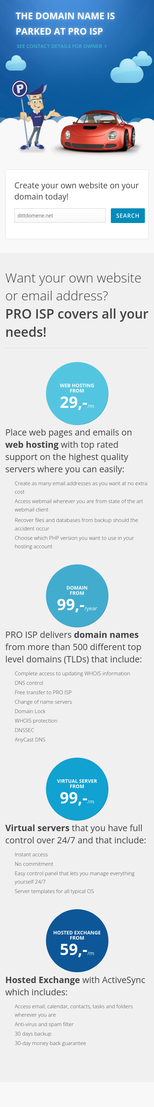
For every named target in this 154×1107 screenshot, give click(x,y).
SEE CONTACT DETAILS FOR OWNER (59, 46)
